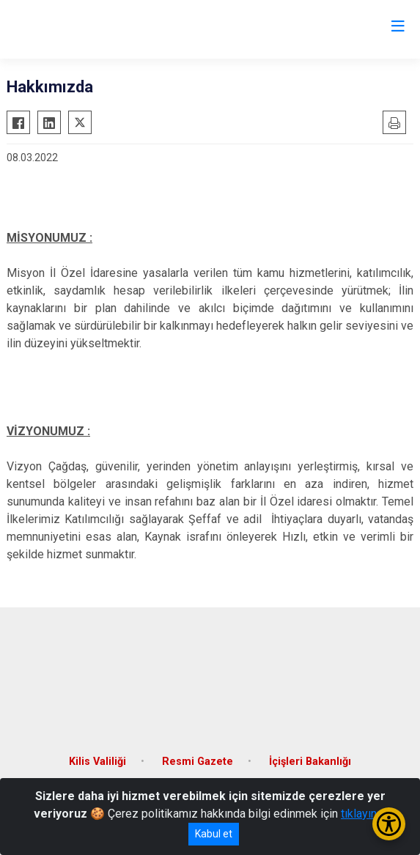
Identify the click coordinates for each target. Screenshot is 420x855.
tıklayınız (363, 814)
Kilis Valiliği (97, 761)
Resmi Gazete (197, 761)
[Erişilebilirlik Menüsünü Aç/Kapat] (388, 823)
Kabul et (213, 834)
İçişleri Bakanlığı (310, 761)
